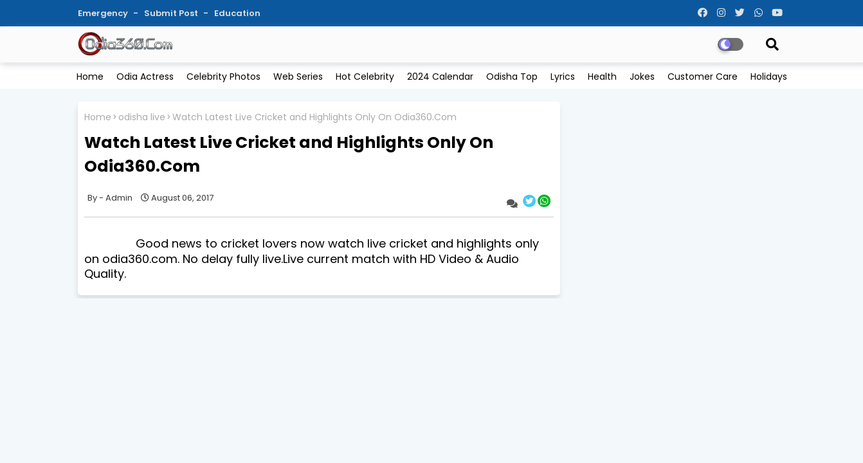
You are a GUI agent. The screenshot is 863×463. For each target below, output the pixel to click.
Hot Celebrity (365, 76)
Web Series (298, 76)
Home (90, 76)
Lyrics (562, 76)
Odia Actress (145, 76)
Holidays (768, 76)
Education (237, 13)
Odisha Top (512, 76)
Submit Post (172, 13)
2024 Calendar (440, 76)
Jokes (642, 76)
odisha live (141, 117)
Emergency (104, 13)
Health (602, 76)
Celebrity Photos (223, 76)
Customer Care (703, 76)
